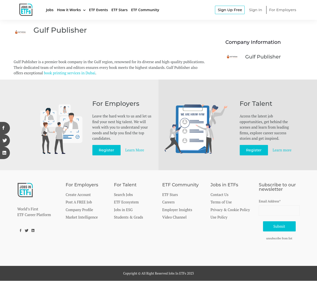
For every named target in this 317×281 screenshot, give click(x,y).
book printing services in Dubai (69, 72)
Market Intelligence (82, 217)
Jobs (49, 9)
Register (106, 150)
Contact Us (219, 194)
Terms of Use (221, 201)
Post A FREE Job (79, 201)
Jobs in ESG (123, 209)
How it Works (69, 9)
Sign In (255, 9)
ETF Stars (119, 9)
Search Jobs (123, 194)
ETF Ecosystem (126, 201)
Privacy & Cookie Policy (230, 209)
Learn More (135, 149)
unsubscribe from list (279, 238)
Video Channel (174, 217)
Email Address (270, 201)
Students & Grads (128, 217)
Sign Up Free (230, 9)
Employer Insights (177, 209)
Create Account (78, 194)
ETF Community (145, 9)
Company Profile (79, 209)
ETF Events (98, 9)
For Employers (282, 9)
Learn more (282, 149)
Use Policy (219, 217)
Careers (168, 201)
